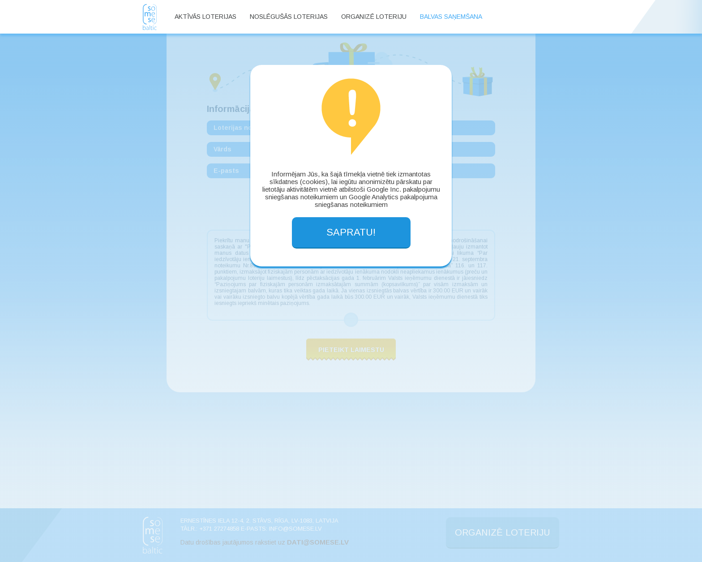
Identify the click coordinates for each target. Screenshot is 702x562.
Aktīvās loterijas (205, 16)
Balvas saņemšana (451, 16)
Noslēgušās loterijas (289, 16)
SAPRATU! (351, 232)
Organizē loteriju (374, 16)
